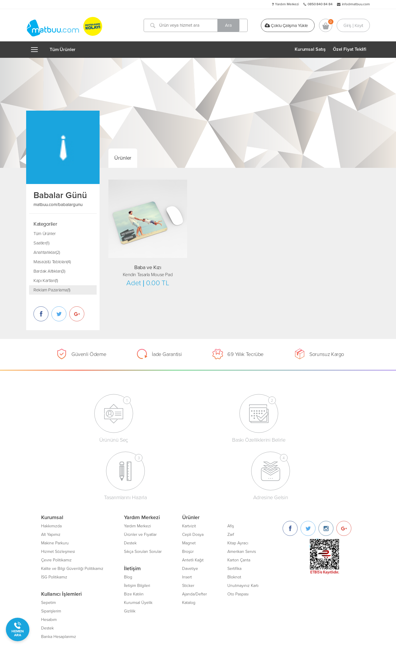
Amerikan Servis (241, 492)
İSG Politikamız (54, 518)
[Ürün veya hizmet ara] (197, 25)
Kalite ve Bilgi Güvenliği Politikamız (72, 509)
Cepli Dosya (193, 475)
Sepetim (48, 543)
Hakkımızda (51, 467)
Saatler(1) (41, 243)
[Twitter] (308, 469)
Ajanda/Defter (194, 535)
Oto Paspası (238, 535)
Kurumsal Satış (310, 49)
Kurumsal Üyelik (138, 543)
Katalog (188, 543)
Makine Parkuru (55, 484)
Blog (128, 518)
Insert (187, 518)
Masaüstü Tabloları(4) (52, 261)
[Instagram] (325, 469)
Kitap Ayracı (237, 484)
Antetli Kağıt (193, 501)
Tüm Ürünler (62, 49)
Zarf (230, 475)
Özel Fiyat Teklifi (349, 49)
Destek (47, 569)
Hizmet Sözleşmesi (58, 492)
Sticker (188, 526)
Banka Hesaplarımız (58, 577)
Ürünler (122, 158)
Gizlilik (129, 552)
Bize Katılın (134, 535)
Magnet (189, 484)
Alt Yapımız (51, 475)
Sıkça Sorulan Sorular (143, 492)
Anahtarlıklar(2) (46, 252)
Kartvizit (189, 467)
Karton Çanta (238, 501)
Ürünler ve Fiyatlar (140, 475)
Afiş (230, 467)
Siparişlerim (51, 552)
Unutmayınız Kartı (243, 526)
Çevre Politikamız (56, 501)
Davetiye (190, 509)
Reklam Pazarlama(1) (51, 290)
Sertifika (234, 509)
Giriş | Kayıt (353, 25)
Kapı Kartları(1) (45, 280)
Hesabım (49, 560)
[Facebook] (290, 469)
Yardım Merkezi (287, 4)
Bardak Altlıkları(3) (49, 271)
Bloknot (234, 518)
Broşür (188, 492)
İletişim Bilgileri (137, 526)
